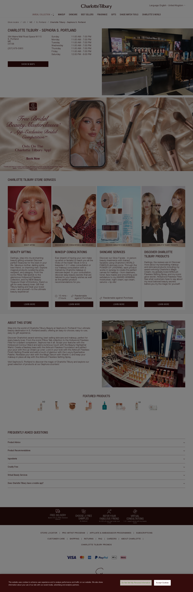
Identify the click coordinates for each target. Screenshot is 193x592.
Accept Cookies (162, 584)
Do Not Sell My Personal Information (136, 584)
